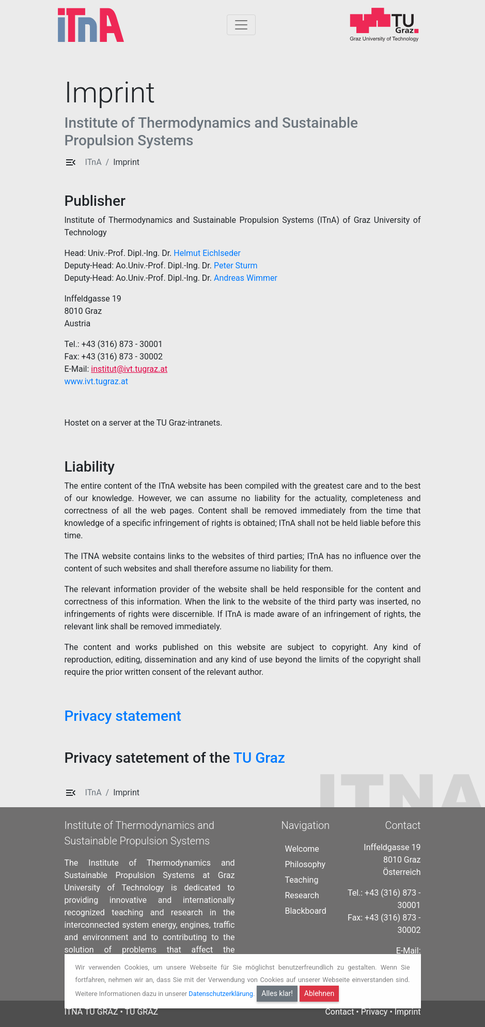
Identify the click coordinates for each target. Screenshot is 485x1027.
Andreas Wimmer (245, 278)
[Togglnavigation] (241, 24)
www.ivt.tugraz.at (96, 381)
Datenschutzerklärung (221, 994)
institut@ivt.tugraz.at (129, 369)
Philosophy (305, 864)
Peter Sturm (236, 265)
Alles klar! (277, 993)
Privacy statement (123, 715)
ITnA (93, 162)
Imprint (126, 162)
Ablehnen (319, 993)
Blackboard (305, 911)
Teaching (302, 880)
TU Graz (259, 757)
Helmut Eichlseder (207, 253)
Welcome (302, 849)
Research (302, 895)
